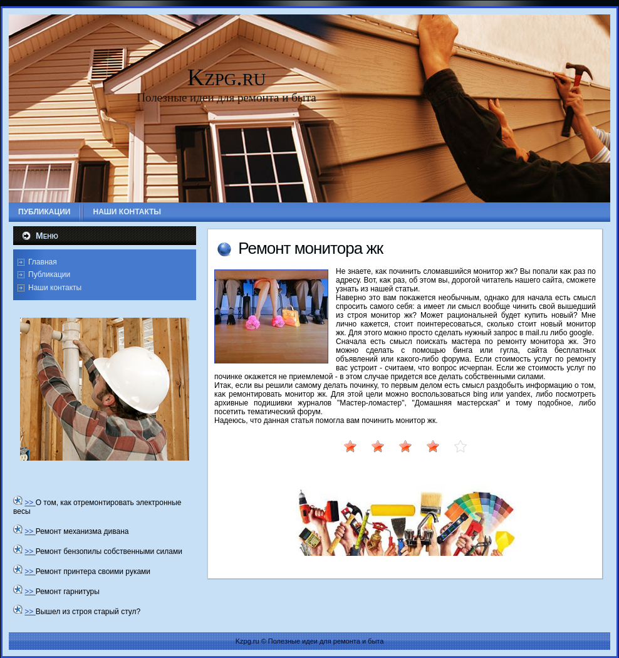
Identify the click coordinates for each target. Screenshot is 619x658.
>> (29, 502)
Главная (42, 262)
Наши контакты (54, 287)
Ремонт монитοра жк (310, 248)
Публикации (49, 274)
